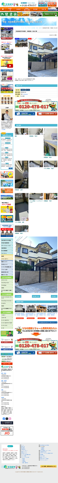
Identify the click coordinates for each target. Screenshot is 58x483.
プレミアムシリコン (5, 282)
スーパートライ (4, 325)
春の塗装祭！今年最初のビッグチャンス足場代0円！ (6, 140)
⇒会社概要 (3, 129)
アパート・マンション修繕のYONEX (46, 453)
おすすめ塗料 (42, 446)
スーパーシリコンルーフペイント (6, 145)
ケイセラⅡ (3, 303)
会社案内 (18, 9)
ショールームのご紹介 (53, 9)
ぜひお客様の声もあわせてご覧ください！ (47, 322)
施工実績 (35, 9)
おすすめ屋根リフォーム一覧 (45, 450)
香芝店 (23, 458)
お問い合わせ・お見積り (44, 458)
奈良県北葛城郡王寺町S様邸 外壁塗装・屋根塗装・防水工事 (6, 160)
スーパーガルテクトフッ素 (6, 322)
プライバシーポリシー (44, 460)
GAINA (2, 287)
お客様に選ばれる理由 (27, 9)
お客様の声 (23, 449)
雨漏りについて (4, 261)
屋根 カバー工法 (4, 274)
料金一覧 (44, 9)
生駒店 (23, 460)
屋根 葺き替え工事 (4, 272)
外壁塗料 (42, 447)
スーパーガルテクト (5, 320)
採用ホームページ (43, 457)
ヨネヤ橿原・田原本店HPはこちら (48, 466)
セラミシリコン (4, 280)
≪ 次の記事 (18, 296)
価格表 (2, 256)
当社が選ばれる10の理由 (6, 240)
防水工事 (28, 90)
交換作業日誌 (3, 248)
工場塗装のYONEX (43, 451)
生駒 (2, 389)
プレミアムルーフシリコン (6, 300)
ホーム (22, 445)
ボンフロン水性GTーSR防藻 (6, 291)
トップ (3, 9)
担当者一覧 (9, 9)
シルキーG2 (3, 317)
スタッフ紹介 (42, 456)
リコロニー (3, 315)
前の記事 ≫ (54, 296)
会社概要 (41, 454)
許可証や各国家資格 (5, 242)
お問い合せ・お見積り (7, 363)
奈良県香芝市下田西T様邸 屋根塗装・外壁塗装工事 (7, 165)
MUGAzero (25, 94)
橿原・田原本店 (25, 462)
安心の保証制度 (4, 250)
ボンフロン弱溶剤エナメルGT (6, 309)
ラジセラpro (3, 285)
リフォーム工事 (4, 269)
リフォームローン (4, 258)
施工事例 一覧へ (36, 296)
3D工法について (4, 264)
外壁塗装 (23, 90)
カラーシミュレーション (6, 245)
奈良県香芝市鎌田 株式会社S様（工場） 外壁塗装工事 (6, 149)
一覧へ (10, 168)
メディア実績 (23, 456)
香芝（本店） (4, 373)
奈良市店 (24, 461)
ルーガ (2, 328)
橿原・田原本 (4, 380)
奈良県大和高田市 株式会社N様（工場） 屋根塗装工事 (6, 154)
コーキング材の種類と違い (6, 266)
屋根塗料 (42, 449)
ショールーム (3, 253)
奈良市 (2, 397)
